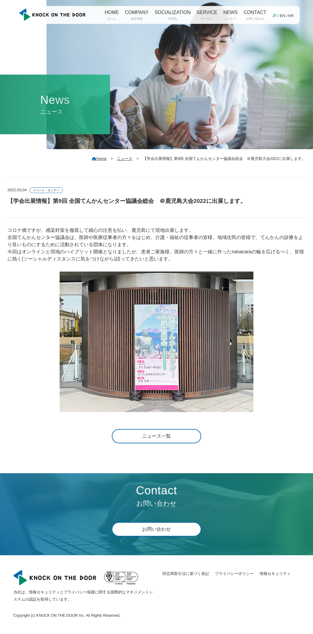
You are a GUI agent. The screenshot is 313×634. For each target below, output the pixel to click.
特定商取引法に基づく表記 (185, 573)
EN (282, 15)
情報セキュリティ (275, 573)
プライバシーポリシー (234, 573)
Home (102, 158)
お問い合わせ (156, 529)
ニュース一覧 (156, 436)
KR (291, 15)
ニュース (124, 158)
